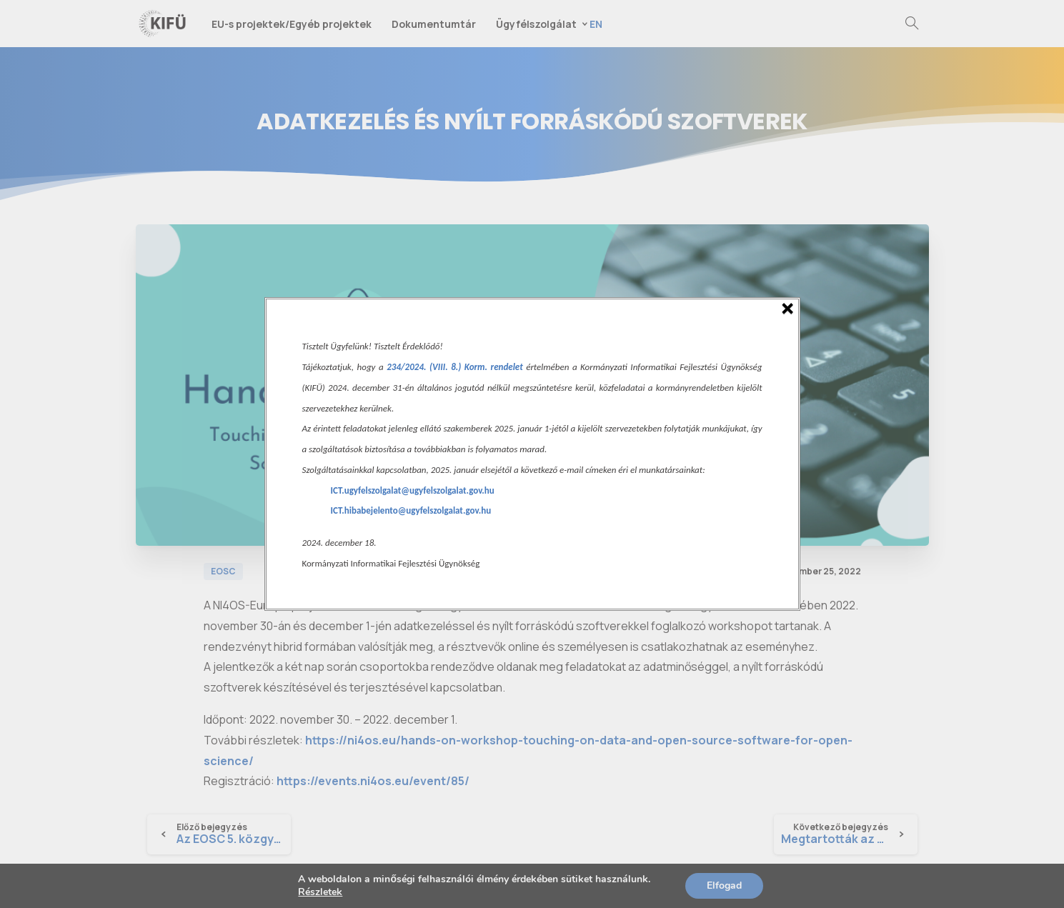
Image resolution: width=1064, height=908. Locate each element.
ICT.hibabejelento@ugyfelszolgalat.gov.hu (411, 510)
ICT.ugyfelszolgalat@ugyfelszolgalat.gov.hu (412, 490)
